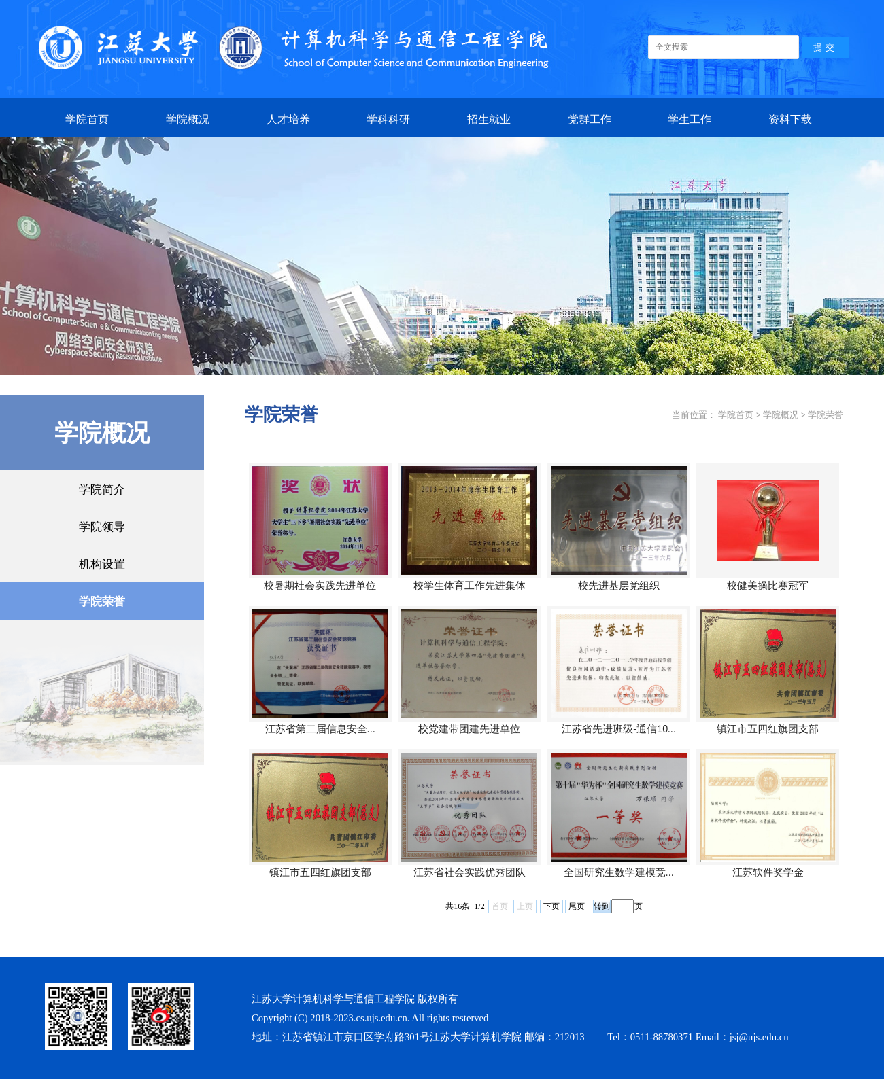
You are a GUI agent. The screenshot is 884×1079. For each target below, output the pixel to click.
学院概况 (187, 119)
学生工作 (689, 119)
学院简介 (102, 489)
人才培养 (288, 119)
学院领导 (102, 526)
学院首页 (87, 119)
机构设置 (102, 563)
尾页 (576, 906)
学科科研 (388, 119)
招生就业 (489, 119)
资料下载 (790, 119)
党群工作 (589, 119)
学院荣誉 (102, 601)
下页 (551, 906)
